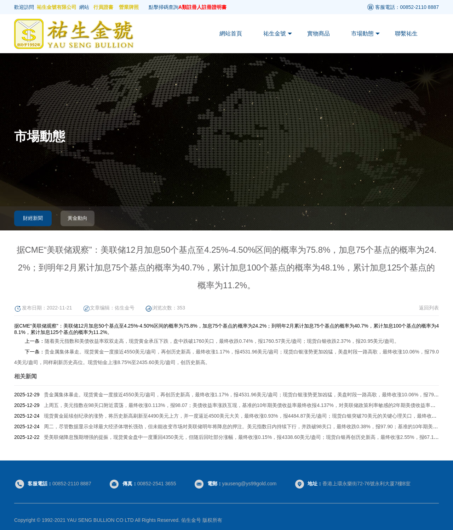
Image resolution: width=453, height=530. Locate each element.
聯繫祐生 (406, 33)
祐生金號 (277, 33)
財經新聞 (33, 218)
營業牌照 (129, 7)
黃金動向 (77, 218)
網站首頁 (230, 33)
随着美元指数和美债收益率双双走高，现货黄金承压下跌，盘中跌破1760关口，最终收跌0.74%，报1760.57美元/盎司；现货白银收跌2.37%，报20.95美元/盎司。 (222, 341)
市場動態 (365, 33)
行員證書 (103, 7)
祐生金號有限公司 (56, 7)
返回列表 (429, 308)
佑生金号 (124, 308)
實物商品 (318, 33)
